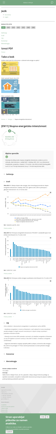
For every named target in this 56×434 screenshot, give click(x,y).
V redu (42, 417)
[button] (28, 68)
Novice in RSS (4, 410)
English (6, 17)
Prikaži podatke (8, 228)
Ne (47, 417)
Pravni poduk (4, 412)
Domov (3, 119)
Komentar (4, 41)
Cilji (2, 38)
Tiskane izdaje (4, 408)
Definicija (4, 33)
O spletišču (3, 405)
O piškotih (9, 432)
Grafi (2, 35)
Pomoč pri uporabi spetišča (7, 406)
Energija (10, 119)
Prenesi (3, 52)
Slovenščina (8, 15)
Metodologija (5, 43)
